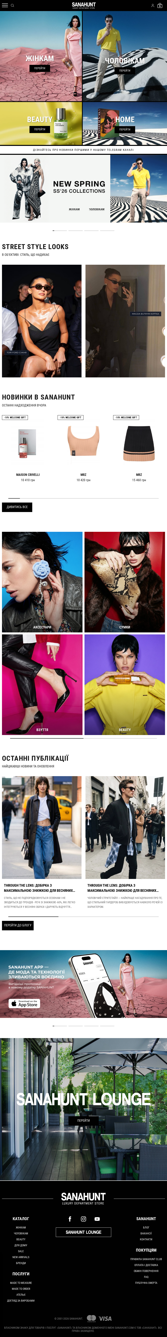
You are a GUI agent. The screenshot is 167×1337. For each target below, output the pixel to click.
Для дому (20, 1245)
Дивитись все (17, 507)
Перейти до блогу (17, 925)
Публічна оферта (146, 1282)
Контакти (146, 1239)
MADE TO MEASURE (21, 1282)
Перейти (83, 1121)
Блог (146, 1227)
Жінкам (21, 1227)
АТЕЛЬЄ (21, 1294)
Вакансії (146, 1233)
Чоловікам (21, 1233)
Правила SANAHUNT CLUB (146, 1259)
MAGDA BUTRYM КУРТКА (145, 314)
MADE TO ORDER (21, 1288)
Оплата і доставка (146, 1265)
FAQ (146, 1277)
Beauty (20, 1239)
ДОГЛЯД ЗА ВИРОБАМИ (21, 1300)
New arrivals (20, 1257)
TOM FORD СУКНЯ (17, 352)
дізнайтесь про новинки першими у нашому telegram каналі (83, 149)
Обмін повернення (146, 1271)
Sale (21, 1251)
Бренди (21, 1263)
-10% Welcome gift (15, 417)
